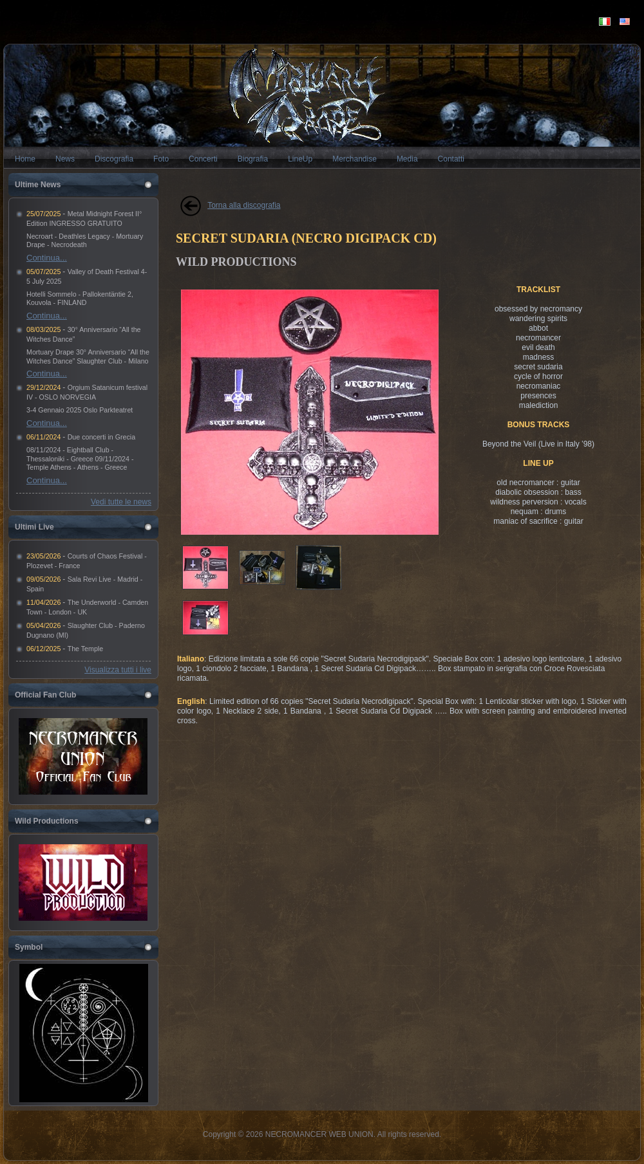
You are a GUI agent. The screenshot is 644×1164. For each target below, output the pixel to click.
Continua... (46, 258)
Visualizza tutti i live (117, 669)
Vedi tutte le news (121, 501)
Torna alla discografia (243, 205)
